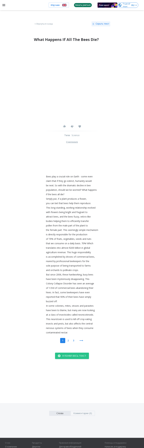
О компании (11, 446)
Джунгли (36, 446)
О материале (72, 142)
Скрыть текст (100, 23)
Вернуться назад (43, 24)
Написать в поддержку (115, 446)
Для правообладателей (70, 446)
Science (76, 135)
